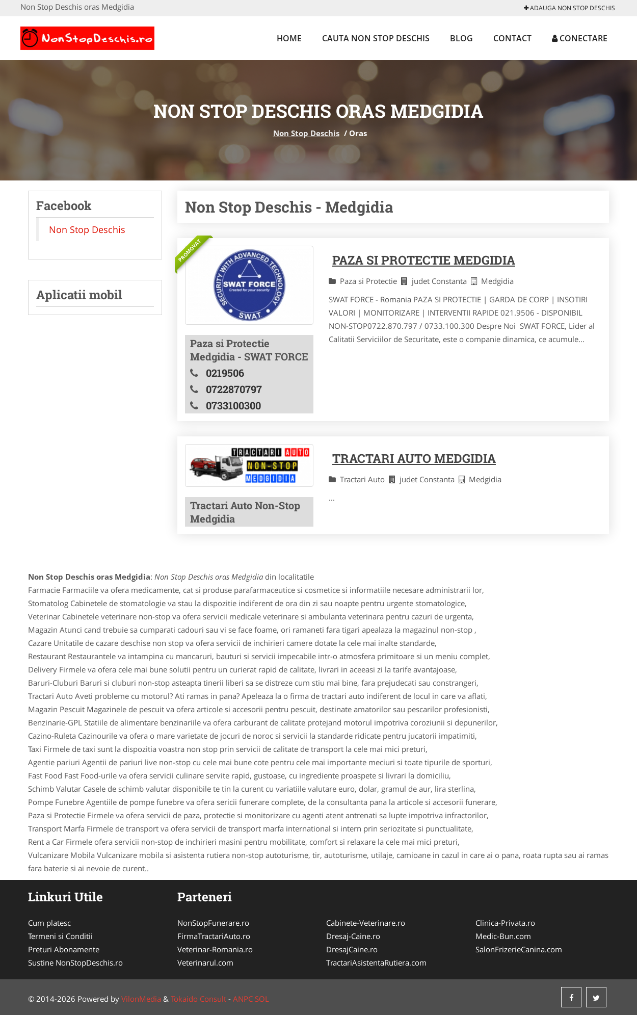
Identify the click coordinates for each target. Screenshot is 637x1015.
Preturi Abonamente (63, 949)
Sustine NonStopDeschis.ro (75, 962)
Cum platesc (49, 923)
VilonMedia (141, 999)
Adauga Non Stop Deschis (569, 8)
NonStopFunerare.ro (213, 923)
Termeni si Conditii (60, 936)
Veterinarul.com (205, 962)
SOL (262, 999)
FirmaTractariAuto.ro (213, 936)
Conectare (579, 38)
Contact (512, 38)
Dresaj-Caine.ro (353, 936)
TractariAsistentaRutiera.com (376, 962)
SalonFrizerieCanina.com (518, 949)
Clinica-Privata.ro (505, 923)
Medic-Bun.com (503, 936)
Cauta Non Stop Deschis (376, 38)
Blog (461, 38)
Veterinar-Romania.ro (215, 949)
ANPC (243, 999)
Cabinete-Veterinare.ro (365, 923)
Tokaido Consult (198, 999)
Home (289, 38)
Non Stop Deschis (306, 133)
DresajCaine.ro (352, 949)
